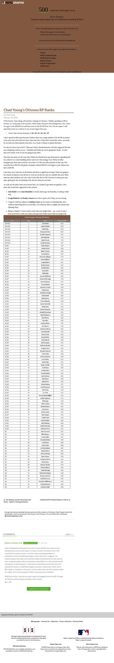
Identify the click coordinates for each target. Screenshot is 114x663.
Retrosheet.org (92, 644)
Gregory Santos (45, 459)
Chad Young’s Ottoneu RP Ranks (29, 110)
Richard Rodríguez (45, 473)
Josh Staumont (45, 387)
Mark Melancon (45, 315)
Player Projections (48, 63)
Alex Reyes (45, 379)
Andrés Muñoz (45, 323)
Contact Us (45, 621)
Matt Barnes (45, 298)
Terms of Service (65, 621)
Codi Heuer (45, 442)
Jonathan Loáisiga (45, 293)
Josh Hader (12, 192)
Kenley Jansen (28, 198)
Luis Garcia (45, 409)
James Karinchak (45, 304)
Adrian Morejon (45, 426)
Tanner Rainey (45, 384)
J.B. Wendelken (45, 448)
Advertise (54, 621)
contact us (70, 40)
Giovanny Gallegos (45, 257)
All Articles (44, 66)
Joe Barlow (45, 367)
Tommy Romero (45, 484)
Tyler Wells (45, 362)
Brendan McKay (45, 440)
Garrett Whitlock (45, 276)
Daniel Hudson (45, 406)
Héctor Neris (45, 412)
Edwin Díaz (45, 229)
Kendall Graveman (45, 312)
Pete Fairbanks (45, 301)
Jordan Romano (45, 243)
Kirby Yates (45, 306)
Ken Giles (45, 320)
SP (48, 133)
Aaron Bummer (45, 282)
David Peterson (45, 478)
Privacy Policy (78, 621)
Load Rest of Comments (38, 589)
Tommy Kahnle (45, 373)
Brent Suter (45, 462)
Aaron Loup (45, 334)
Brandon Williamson (45, 481)
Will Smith (45, 273)
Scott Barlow (45, 254)
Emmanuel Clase (45, 232)
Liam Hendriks (26, 192)
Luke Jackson (45, 376)
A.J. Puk (45, 392)
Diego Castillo (45, 365)
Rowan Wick (45, 337)
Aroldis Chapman (45, 234)
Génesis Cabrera (45, 329)
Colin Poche (45, 417)
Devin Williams (45, 259)
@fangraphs (35, 621)
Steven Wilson (45, 467)
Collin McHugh (45, 470)
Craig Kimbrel (13, 198)
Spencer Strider (45, 465)
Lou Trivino (45, 359)
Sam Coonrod (45, 431)
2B (36, 133)
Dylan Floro (45, 381)
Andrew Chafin (45, 487)
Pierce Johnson (45, 356)
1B (33, 133)
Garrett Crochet (45, 287)
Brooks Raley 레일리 (45, 395)
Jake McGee (45, 318)
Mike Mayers (45, 434)
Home (42, 53)
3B (42, 133)
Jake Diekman (45, 423)
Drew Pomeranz (45, 309)
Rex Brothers (45, 451)
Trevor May (45, 354)
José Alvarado (45, 331)
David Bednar (45, 268)
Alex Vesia (45, 390)
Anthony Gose (34, 202)
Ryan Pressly (45, 240)
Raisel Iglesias (45, 237)
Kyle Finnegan (45, 343)
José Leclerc (45, 445)
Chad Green (45, 290)
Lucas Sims (45, 270)
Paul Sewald (45, 295)
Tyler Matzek (45, 340)
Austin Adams (45, 420)
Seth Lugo (45, 401)
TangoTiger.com (56, 644)
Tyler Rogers (45, 415)
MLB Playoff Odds (48, 58)
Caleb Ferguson (45, 398)
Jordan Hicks (45, 370)
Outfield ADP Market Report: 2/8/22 (54, 500)
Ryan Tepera (45, 456)
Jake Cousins (45, 404)
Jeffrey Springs (45, 453)
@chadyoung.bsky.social (13, 516)
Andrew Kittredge (45, 279)
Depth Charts (46, 61)
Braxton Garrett (45, 476)
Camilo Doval (45, 248)
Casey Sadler (45, 437)
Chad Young (10, 115)
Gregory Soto (45, 348)
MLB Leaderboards (48, 55)
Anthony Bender (45, 345)
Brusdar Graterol (45, 351)
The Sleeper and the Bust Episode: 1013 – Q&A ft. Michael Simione (17, 501)
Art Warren (45, 326)
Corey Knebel (45, 284)
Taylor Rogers (45, 245)
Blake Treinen (45, 251)
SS (39, 133)
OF (45, 133)
